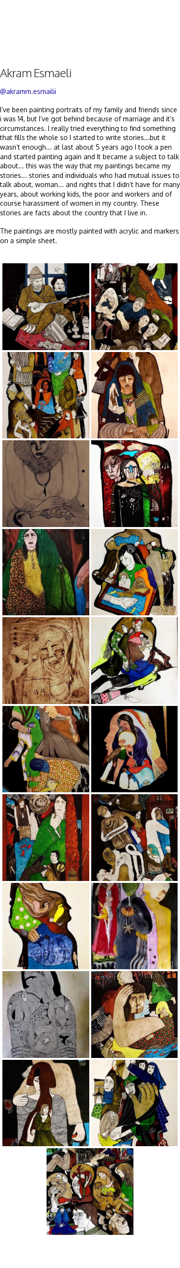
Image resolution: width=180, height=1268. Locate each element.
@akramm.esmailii (28, 91)
